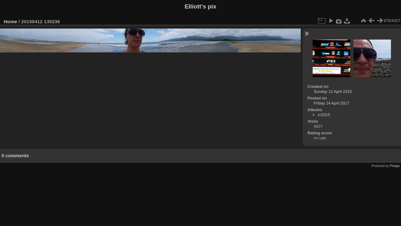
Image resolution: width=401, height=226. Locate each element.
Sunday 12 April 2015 (333, 91)
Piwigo (395, 166)
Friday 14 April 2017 (331, 103)
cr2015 (324, 114)
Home (10, 21)
